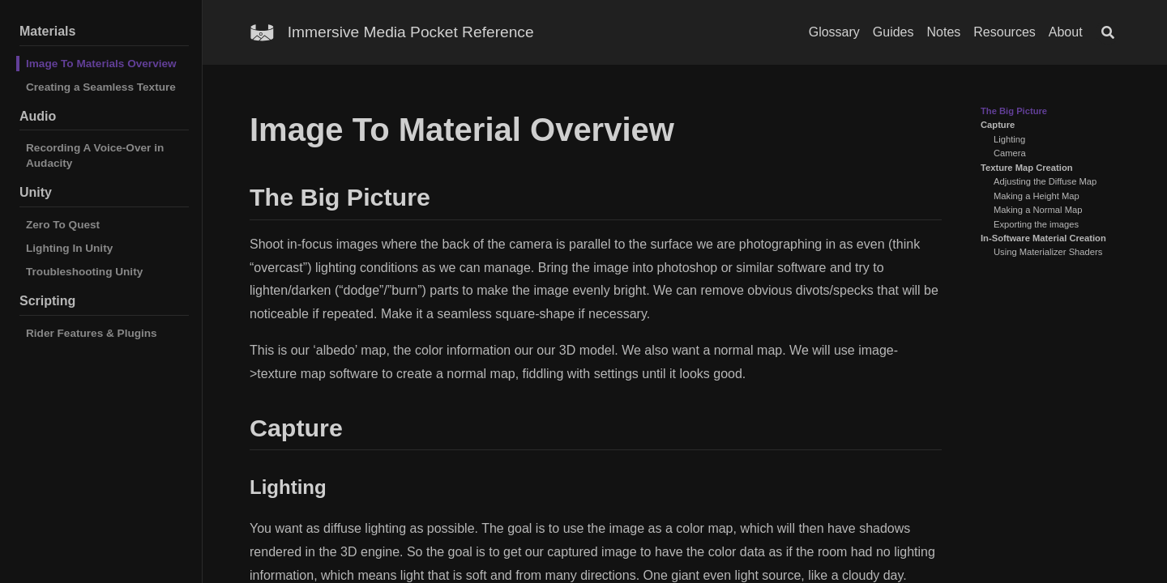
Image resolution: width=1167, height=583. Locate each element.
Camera (1010, 153)
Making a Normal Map (1038, 210)
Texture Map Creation (1027, 167)
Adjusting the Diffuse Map (1045, 181)
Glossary (834, 32)
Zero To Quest (63, 225)
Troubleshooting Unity (84, 272)
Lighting (1009, 139)
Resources (1004, 32)
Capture (998, 125)
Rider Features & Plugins (91, 333)
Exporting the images (1036, 224)
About (1066, 32)
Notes (944, 32)
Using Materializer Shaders (1048, 252)
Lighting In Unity (69, 248)
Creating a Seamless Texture (101, 87)
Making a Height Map (1036, 196)
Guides (893, 32)
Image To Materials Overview (101, 63)
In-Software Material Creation (1043, 238)
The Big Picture (1014, 111)
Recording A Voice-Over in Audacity (95, 155)
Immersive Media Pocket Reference (411, 31)
